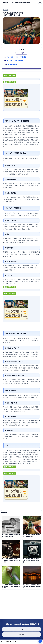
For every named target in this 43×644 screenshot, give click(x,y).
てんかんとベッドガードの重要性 (16, 57)
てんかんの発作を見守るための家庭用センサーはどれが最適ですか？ (11, 587)
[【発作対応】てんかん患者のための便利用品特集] (16, 2)
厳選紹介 (5, 10)
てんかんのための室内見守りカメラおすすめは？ (32, 536)
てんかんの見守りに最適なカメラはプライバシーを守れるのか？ (32, 561)
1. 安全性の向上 (12, 64)
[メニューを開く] (40, 2)
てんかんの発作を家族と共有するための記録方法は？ (11, 536)
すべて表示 (21, 53)
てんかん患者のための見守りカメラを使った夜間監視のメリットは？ (11, 561)
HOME (22, 629)
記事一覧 (21, 634)
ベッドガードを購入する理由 (15, 61)
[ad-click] (21, 79)
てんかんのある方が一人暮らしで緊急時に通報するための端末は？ (32, 587)
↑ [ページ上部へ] (40, 641)
